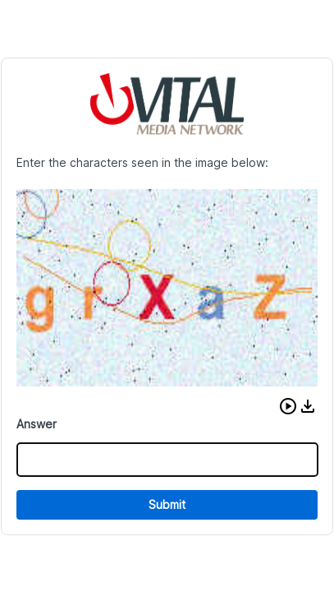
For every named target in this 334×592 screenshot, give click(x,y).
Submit (167, 504)
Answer (36, 424)
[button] (288, 406)
